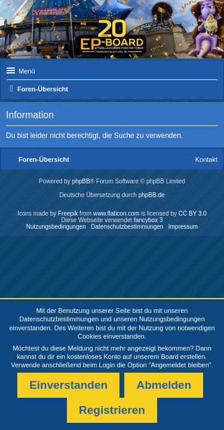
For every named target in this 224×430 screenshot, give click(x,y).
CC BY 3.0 (193, 213)
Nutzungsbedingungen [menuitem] (56, 226)
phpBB (81, 181)
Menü (27, 71)
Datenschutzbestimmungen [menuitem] (127, 226)
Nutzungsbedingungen (172, 318)
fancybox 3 (148, 220)
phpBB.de (152, 195)
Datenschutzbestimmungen (59, 318)
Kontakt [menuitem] (206, 159)
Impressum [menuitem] (183, 226)
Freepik (68, 213)
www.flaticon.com (116, 213)
